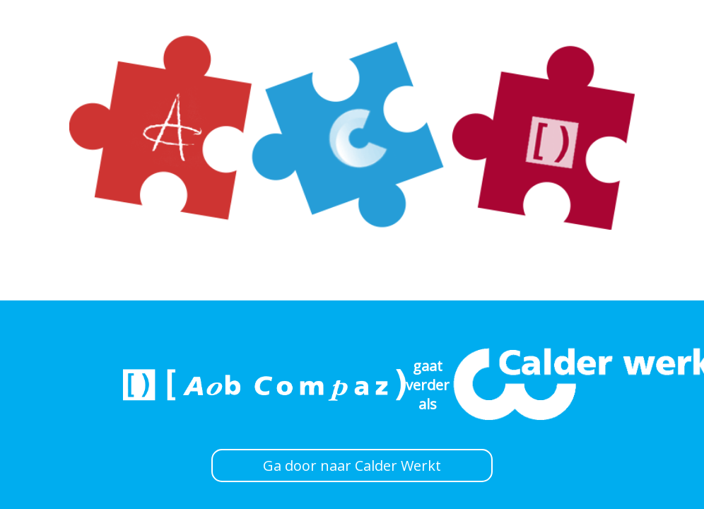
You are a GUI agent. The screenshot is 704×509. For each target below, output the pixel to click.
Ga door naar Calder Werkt (352, 465)
